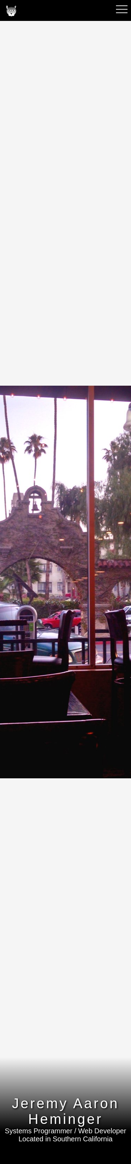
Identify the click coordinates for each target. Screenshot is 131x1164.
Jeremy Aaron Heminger (65, 1111)
